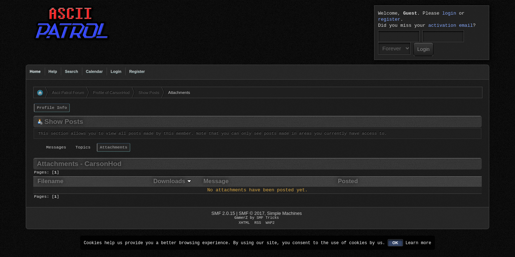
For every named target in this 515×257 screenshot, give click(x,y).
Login (116, 71)
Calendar (94, 71)
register (389, 19)
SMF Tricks (268, 217)
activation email (450, 25)
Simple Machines (284, 213)
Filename (50, 181)
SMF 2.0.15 (223, 213)
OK (395, 243)
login (449, 13)
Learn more (418, 243)
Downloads (172, 181)
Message (216, 181)
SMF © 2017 (252, 213)
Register (137, 71)
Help (53, 71)
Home (35, 71)
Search (71, 71)
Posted (348, 181)
